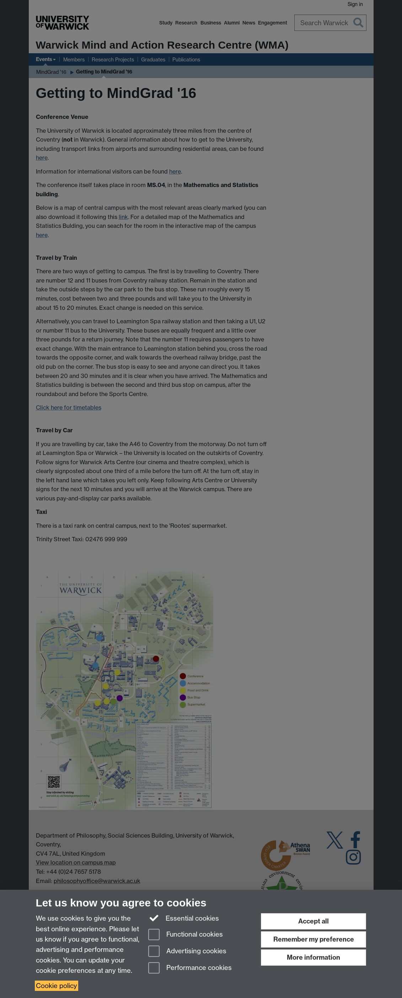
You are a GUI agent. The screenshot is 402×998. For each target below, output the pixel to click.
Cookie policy (56, 986)
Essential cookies (183, 917)
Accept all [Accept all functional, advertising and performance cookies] (313, 921)
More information (313, 957)
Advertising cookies (187, 951)
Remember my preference (313, 939)
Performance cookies (190, 968)
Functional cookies (185, 935)
